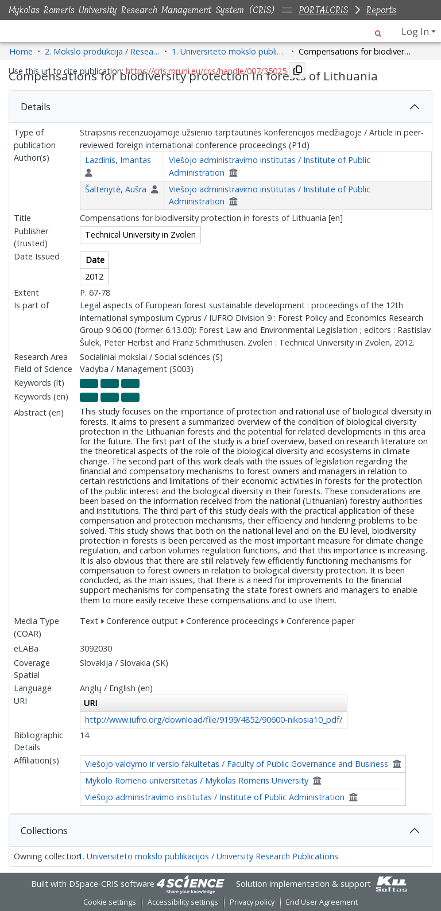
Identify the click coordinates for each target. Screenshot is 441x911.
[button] (378, 31)
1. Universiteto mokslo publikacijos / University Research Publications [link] (229, 51)
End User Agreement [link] (322, 902)
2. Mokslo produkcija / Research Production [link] (102, 51)
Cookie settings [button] (109, 902)
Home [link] (21, 51)
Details (36, 106)
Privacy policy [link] (252, 902)
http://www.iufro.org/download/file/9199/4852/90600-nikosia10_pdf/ (213, 719)
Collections (44, 830)
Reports (381, 10)
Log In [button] (416, 31)
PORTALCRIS (323, 10)
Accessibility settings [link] (183, 902)
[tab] (220, 107)
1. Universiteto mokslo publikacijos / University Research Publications (208, 856)
